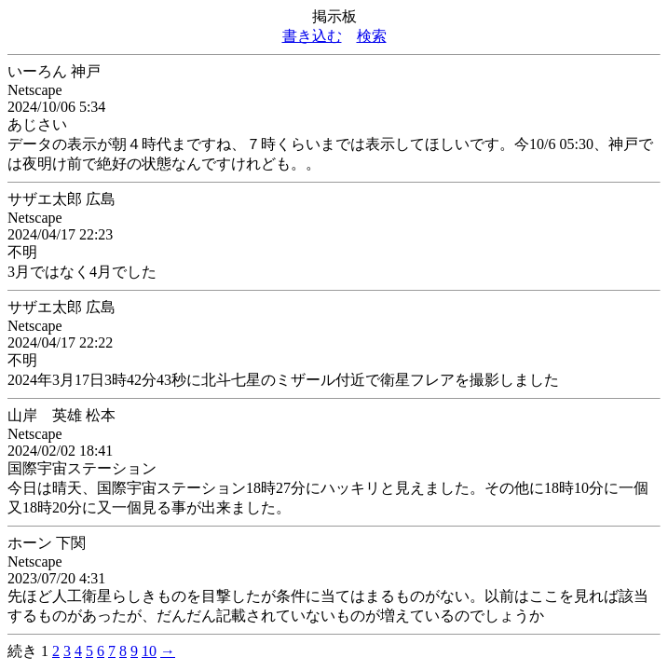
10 (149, 651)
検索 (372, 36)
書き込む (312, 36)
